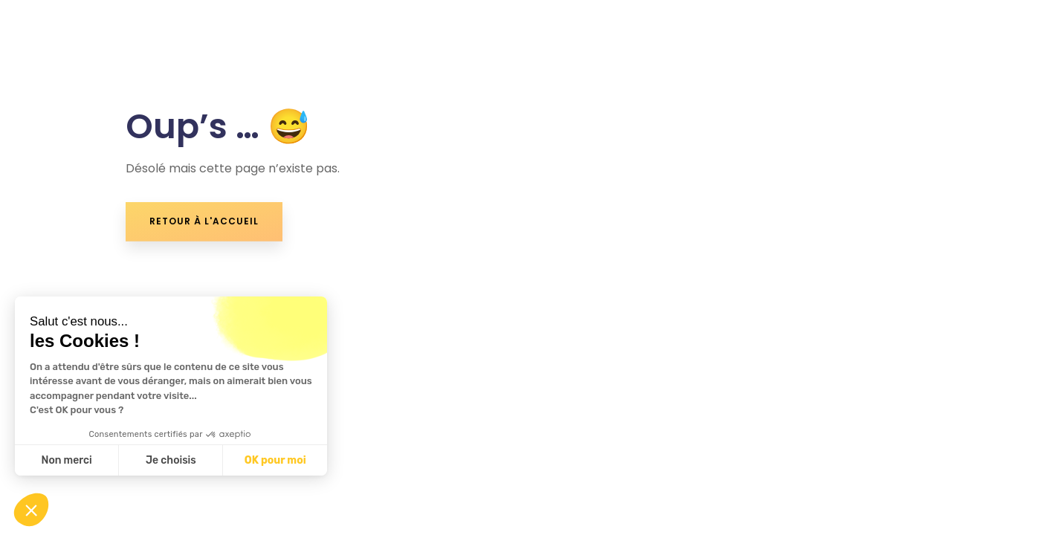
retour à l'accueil (204, 221)
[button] (31, 510)
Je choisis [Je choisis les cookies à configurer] (171, 460)
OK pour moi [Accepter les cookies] (275, 460)
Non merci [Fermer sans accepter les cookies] (66, 460)
